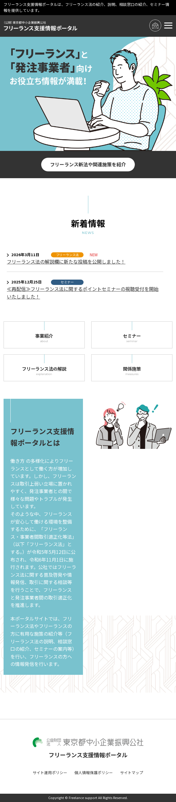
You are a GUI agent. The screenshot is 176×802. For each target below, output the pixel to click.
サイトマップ (131, 772)
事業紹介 (44, 338)
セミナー (132, 338)
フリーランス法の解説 (44, 371)
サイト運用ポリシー (50, 772)
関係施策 (132, 371)
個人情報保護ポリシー (93, 772)
